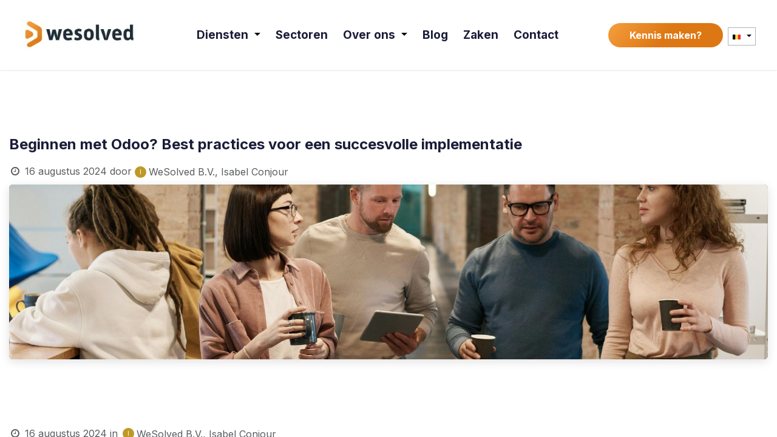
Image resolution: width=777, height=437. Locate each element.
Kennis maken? (665, 35)
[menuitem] (229, 35)
